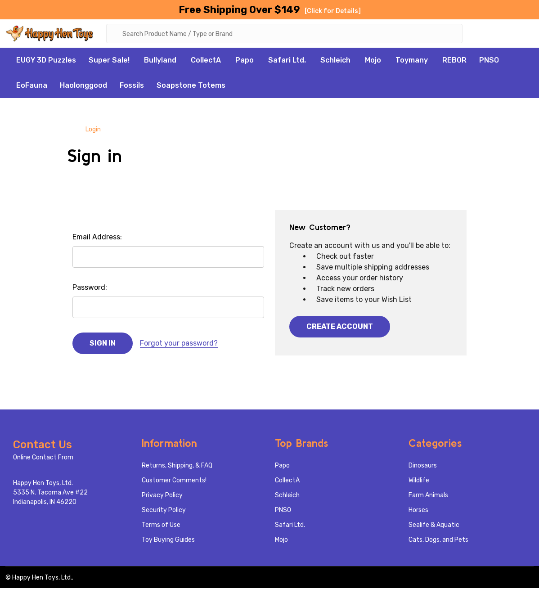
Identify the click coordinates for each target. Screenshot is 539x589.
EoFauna (31, 86)
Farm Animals (428, 496)
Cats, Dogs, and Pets (438, 540)
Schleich (335, 61)
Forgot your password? (179, 344)
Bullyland (160, 61)
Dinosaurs (423, 466)
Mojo (373, 61)
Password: (89, 288)
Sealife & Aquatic (434, 526)
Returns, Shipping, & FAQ (177, 466)
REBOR (454, 61)
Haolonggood (83, 86)
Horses (418, 511)
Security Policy (164, 511)
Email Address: (97, 238)
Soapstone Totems (191, 86)
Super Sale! (109, 61)
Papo (244, 61)
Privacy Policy (162, 496)
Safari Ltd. (287, 61)
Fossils (132, 86)
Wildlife (419, 481)
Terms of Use (161, 526)
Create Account (339, 327)
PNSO (489, 61)
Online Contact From (43, 458)
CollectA (206, 61)
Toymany (411, 61)
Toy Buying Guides (168, 540)
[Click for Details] (333, 11)
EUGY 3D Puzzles (46, 61)
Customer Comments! (174, 481)
